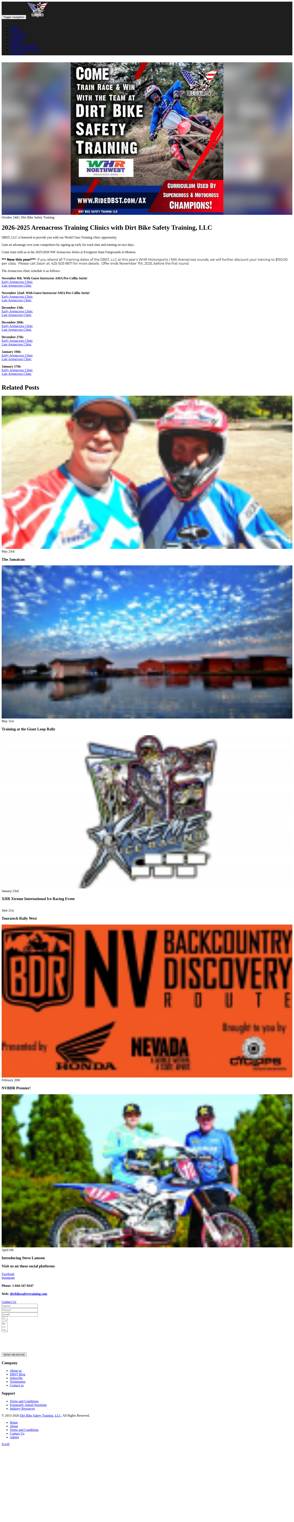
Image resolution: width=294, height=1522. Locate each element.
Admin (14, 1439)
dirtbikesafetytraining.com (28, 1294)
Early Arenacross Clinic (17, 282)
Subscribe (16, 1380)
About (14, 1428)
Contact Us (9, 1302)
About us (16, 1373)
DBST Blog (17, 1376)
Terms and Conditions (24, 1403)
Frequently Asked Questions (28, 1407)
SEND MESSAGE (14, 1357)
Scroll (5, 1446)
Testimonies (18, 1384)
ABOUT (15, 31)
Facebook (8, 1274)
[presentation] (33, 1343)
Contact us (17, 1387)
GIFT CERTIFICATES (25, 49)
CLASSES (17, 38)
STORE (15, 42)
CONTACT (17, 53)
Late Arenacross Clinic (17, 285)
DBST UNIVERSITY (24, 46)
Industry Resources (22, 1411)
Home (14, 1425)
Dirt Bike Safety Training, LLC (40, 1418)
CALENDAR (19, 35)
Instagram (8, 1277)
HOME (14, 27)
